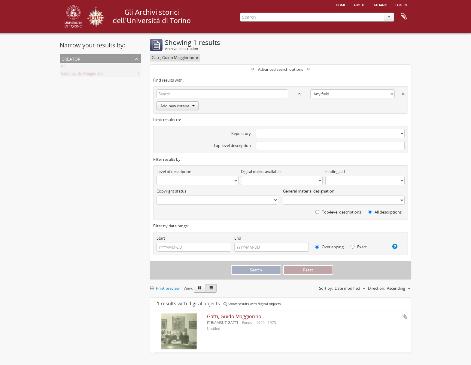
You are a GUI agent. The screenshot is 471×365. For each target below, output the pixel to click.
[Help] (392, 247)
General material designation (308, 191)
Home (341, 4)
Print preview (165, 288)
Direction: (376, 288)
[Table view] (211, 288)
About (359, 4)
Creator (71, 58)
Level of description (173, 171)
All (63, 67)
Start (160, 238)
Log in (401, 4)
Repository (241, 133)
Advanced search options (280, 69)
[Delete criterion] (400, 92)
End (237, 238)
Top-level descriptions (338, 212)
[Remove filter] (197, 58)
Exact (359, 247)
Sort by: (326, 288)
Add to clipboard (405, 316)
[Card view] (199, 288)
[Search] (222, 93)
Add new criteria (177, 106)
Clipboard (403, 16)
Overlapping (329, 247)
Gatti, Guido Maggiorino (82, 74)
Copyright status (171, 191)
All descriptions (385, 212)
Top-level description (232, 145)
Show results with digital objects (252, 304)
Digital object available (261, 171)
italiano (379, 4)
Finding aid (335, 171)
